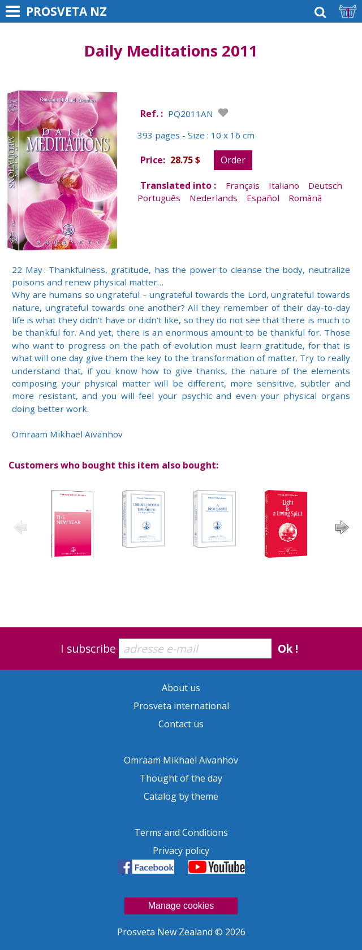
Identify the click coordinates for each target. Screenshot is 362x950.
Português (158, 197)
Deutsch (325, 185)
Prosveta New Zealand (166, 932)
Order (233, 160)
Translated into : (178, 185)
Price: (152, 160)
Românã (305, 197)
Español (263, 197)
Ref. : (151, 113)
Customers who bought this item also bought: (113, 465)
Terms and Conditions (181, 832)
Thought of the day (181, 778)
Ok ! (288, 648)
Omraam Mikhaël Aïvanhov (181, 760)
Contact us (181, 724)
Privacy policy (181, 850)
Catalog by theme (181, 796)
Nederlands (213, 197)
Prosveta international (181, 706)
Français (243, 185)
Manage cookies (181, 905)
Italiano (284, 185)
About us (181, 688)
